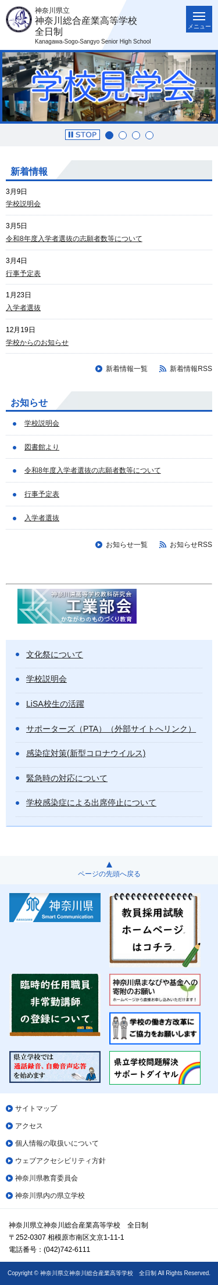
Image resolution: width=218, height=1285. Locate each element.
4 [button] (149, 135)
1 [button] (109, 135)
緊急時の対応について (67, 778)
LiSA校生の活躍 (55, 703)
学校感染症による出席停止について (91, 802)
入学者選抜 (23, 308)
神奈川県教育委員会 (46, 1178)
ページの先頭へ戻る (109, 874)
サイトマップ (36, 1108)
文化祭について (54, 654)
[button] (82, 134)
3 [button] (136, 135)
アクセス (29, 1126)
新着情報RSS (191, 369)
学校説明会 (23, 204)
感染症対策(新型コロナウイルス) (85, 753)
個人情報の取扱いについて (57, 1143)
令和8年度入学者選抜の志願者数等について (74, 239)
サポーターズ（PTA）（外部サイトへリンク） (111, 728)
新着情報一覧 (127, 369)
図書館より (41, 447)
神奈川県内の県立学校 (50, 1196)
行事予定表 (23, 273)
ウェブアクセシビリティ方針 (60, 1161)
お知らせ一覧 (127, 545)
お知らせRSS (191, 545)
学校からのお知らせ (37, 343)
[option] (109, 86)
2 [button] (123, 135)
